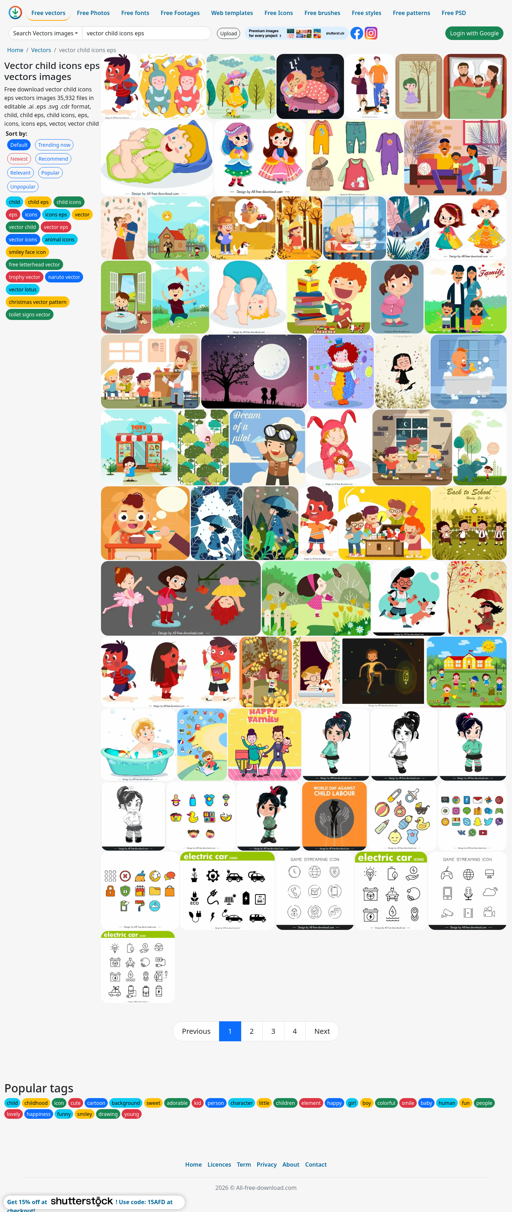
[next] (322, 1031)
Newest (19, 158)
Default (18, 144)
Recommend (53, 158)
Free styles (366, 13)
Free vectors (48, 13)
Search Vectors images (43, 33)
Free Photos (93, 13)
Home (15, 50)
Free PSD (454, 13)
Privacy (267, 1164)
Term (244, 1164)
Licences (219, 1164)
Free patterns (411, 13)
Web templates (232, 13)
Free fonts (135, 13)
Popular (50, 172)
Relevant (20, 172)
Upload (228, 33)
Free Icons (278, 13)
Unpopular (22, 186)
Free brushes (322, 13)
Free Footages (180, 13)
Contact (316, 1164)
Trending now (54, 144)
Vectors (41, 50)
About (291, 1164)
